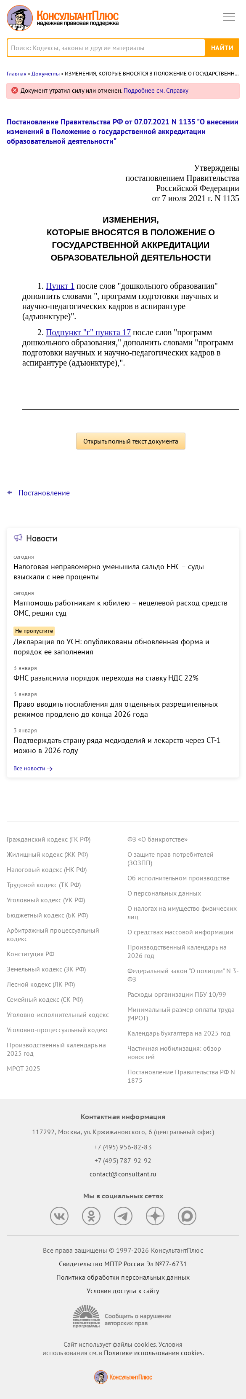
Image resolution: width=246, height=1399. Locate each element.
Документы (46, 73)
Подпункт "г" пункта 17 (88, 332)
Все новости (29, 768)
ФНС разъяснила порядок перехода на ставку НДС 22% (105, 678)
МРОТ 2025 (23, 1068)
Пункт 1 (60, 286)
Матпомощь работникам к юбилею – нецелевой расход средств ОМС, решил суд (120, 608)
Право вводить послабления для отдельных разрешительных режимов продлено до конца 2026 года (115, 709)
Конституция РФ (30, 954)
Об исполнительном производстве (178, 878)
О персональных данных (164, 893)
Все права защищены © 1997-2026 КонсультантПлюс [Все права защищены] (123, 1250)
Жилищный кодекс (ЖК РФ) (47, 854)
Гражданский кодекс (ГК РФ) (48, 839)
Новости (41, 538)
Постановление (44, 493)
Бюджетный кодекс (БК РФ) (47, 915)
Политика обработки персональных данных (123, 1277)
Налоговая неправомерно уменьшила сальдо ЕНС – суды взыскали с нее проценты (108, 571)
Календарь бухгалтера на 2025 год (178, 1033)
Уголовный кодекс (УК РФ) (46, 900)
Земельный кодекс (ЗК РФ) (46, 969)
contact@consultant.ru (123, 1174)
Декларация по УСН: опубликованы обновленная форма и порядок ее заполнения (111, 646)
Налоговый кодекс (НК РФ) (47, 869)
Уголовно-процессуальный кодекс (57, 1029)
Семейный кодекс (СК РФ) (45, 999)
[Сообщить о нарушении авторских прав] (123, 1316)
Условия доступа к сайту (123, 1290)
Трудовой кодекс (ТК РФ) (44, 884)
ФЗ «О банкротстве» (157, 839)
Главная (16, 73)
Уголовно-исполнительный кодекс (58, 1014)
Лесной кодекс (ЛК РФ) (41, 984)
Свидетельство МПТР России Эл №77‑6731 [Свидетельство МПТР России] (123, 1263)
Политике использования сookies (153, 1352)
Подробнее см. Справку (156, 90)
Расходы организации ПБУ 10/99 (176, 994)
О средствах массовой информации (180, 932)
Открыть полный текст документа (130, 441)
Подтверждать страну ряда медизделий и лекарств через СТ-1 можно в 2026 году (117, 745)
